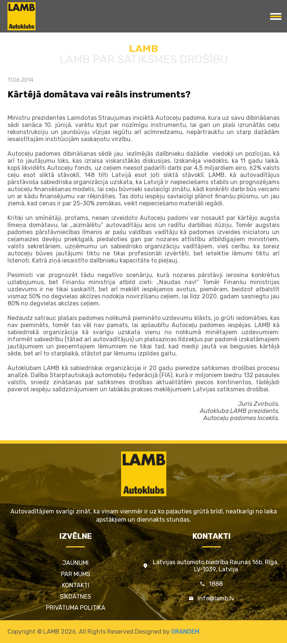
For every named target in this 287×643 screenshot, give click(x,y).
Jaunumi (75, 562)
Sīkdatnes (75, 596)
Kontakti (75, 585)
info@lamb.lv (216, 598)
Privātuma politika (75, 607)
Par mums (75, 574)
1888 (216, 583)
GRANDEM (185, 631)
